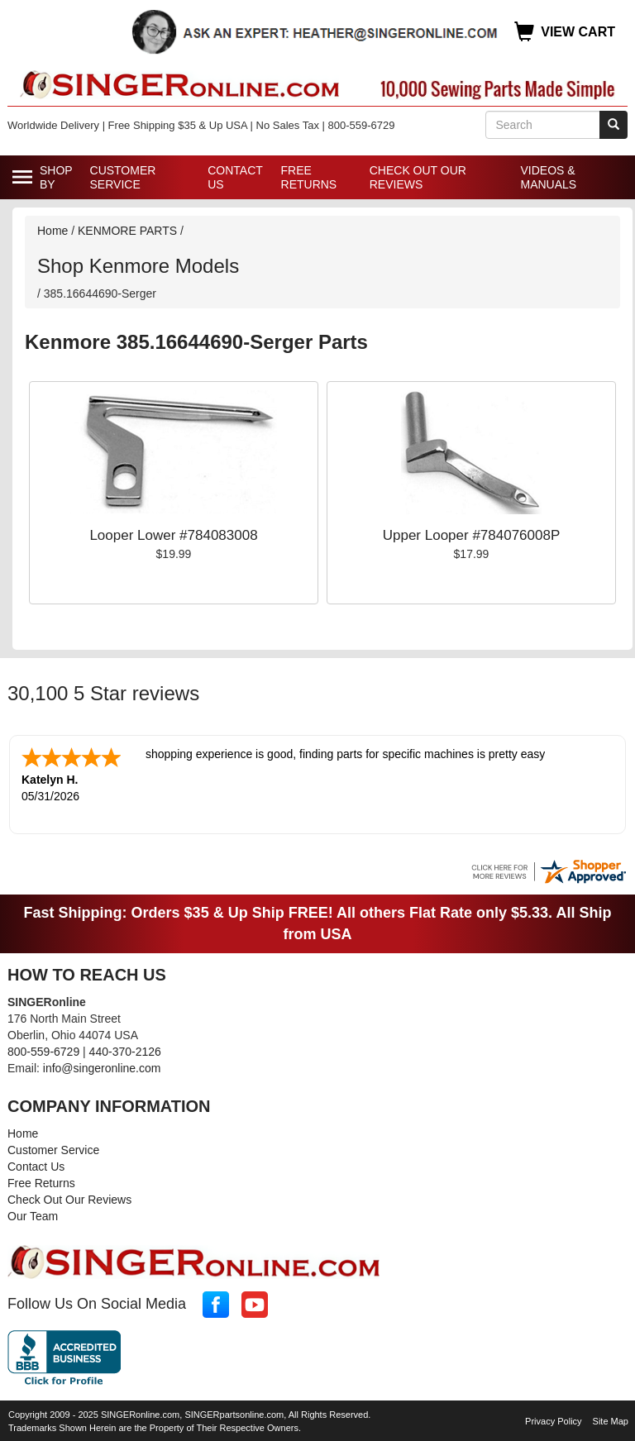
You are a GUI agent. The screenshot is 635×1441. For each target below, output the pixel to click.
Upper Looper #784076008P (472, 535)
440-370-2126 (125, 1050)
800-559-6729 (43, 1050)
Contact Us (235, 177)
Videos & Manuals (548, 177)
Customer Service (123, 177)
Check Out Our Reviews (418, 177)
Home (52, 230)
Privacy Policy (553, 1419)
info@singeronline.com (102, 1066)
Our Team (32, 1214)
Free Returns (309, 177)
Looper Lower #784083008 (173, 535)
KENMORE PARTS (127, 230)
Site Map (610, 1419)
